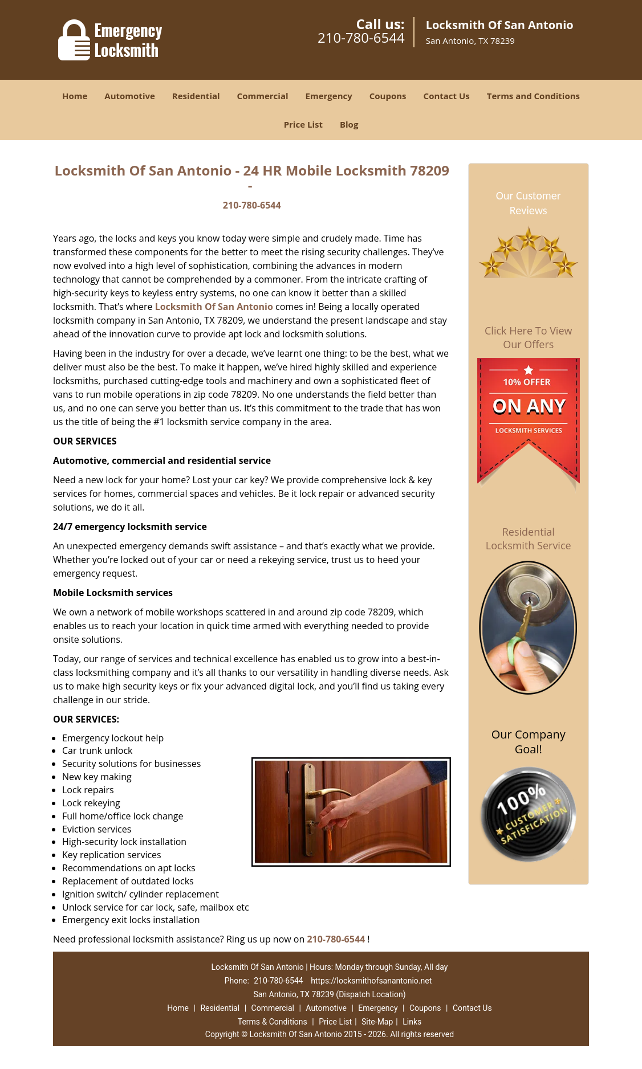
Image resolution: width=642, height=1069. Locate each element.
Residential (196, 95)
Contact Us (447, 95)
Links (412, 1021)
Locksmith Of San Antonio (214, 306)
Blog (349, 124)
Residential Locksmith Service (528, 538)
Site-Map (377, 1021)
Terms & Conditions (272, 1021)
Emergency (329, 95)
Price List (303, 124)
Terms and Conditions (533, 95)
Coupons (388, 95)
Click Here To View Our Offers (528, 337)
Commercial (263, 95)
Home (74, 95)
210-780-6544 (361, 37)
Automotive (129, 95)
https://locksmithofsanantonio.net (371, 980)
